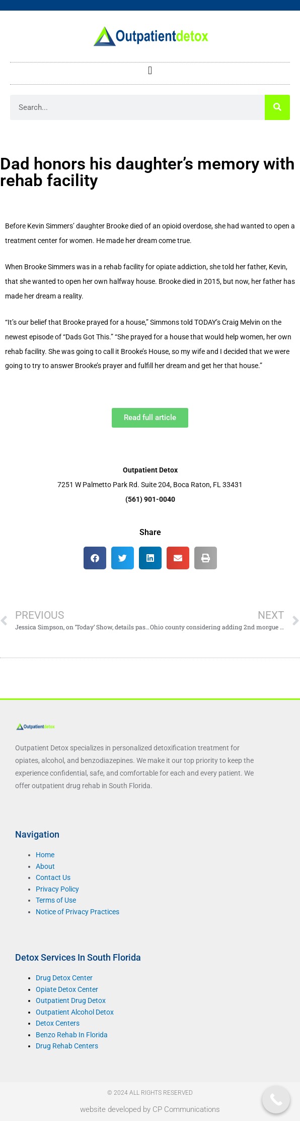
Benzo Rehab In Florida (72, 1035)
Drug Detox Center (64, 978)
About (45, 866)
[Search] (277, 107)
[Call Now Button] (276, 1099)
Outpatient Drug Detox (71, 1000)
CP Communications (186, 1109)
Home (45, 855)
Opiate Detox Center (67, 989)
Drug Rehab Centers (67, 1046)
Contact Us (53, 877)
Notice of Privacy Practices (77, 912)
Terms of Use (56, 900)
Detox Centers (58, 1023)
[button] (150, 71)
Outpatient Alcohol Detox (75, 1012)
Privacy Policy (57, 889)
